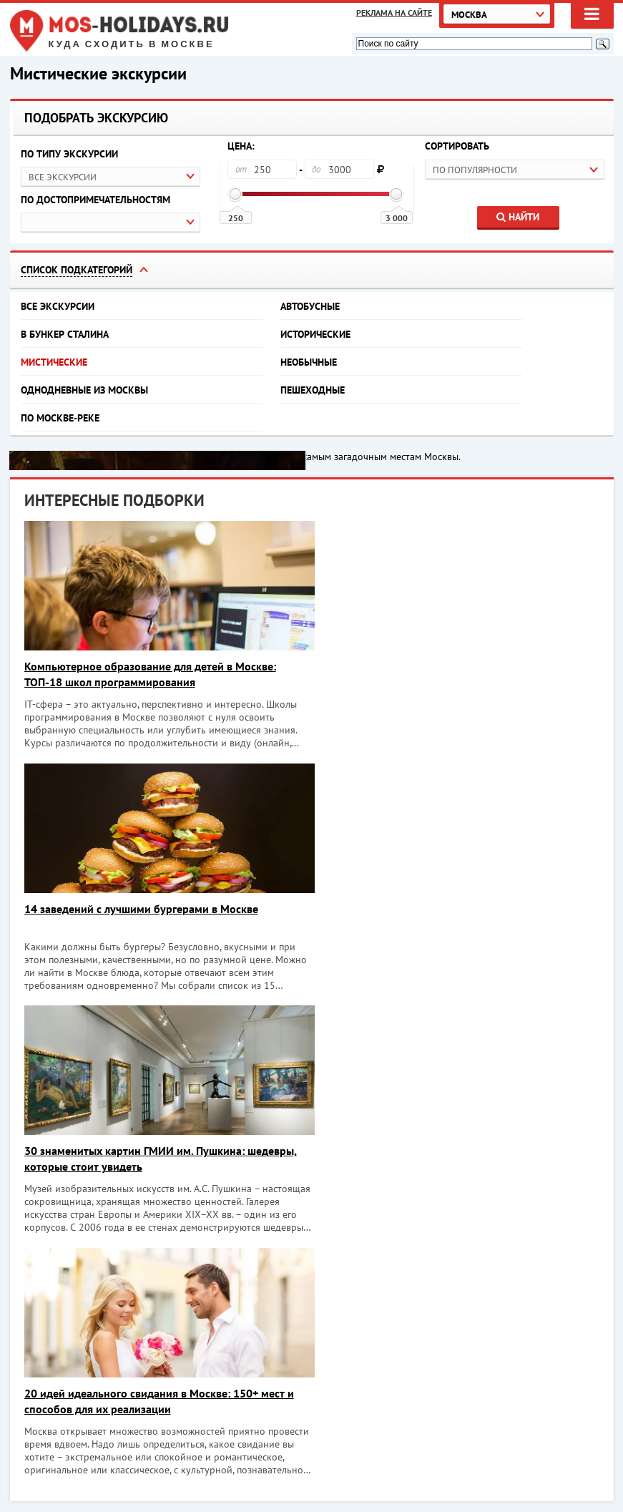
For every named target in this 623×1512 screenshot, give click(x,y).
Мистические (54, 362)
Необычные (308, 362)
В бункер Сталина (65, 334)
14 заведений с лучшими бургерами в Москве (440, 666)
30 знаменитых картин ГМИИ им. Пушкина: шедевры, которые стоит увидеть (160, 917)
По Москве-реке (60, 417)
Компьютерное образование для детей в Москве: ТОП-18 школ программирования (150, 674)
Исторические (315, 334)
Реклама (553, 1472)
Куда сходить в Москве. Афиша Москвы (125, 1456)
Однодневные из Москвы (84, 390)
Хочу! (575, 1329)
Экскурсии (422, 1472)
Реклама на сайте (394, 12)
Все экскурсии (57, 306)
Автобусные (310, 306)
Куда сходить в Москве (132, 44)
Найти (517, 216)
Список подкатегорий (76, 269)
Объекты (554, 1456)
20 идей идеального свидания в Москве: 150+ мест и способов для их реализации (458, 917)
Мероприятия (429, 1456)
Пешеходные (312, 390)
